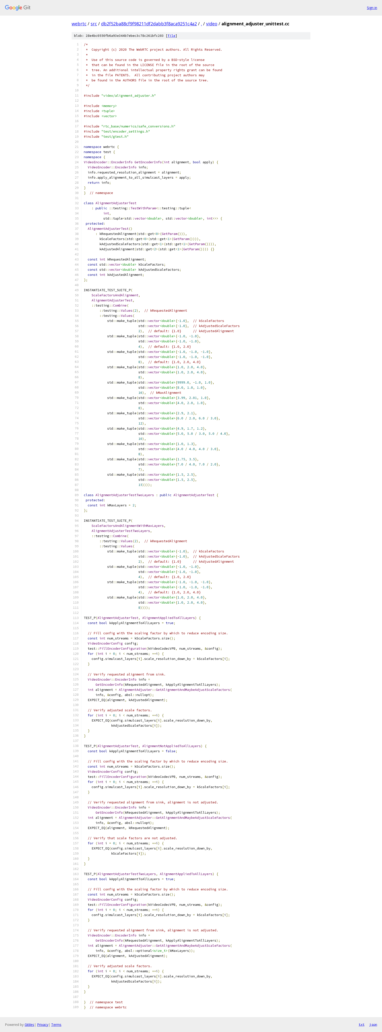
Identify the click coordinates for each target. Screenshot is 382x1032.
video (211, 24)
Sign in (372, 7)
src (94, 24)
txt (361, 1024)
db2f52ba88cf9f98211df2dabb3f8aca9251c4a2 (149, 24)
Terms (56, 1024)
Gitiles (29, 1024)
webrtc (79, 24)
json (373, 1024)
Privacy (42, 1024)
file (171, 36)
